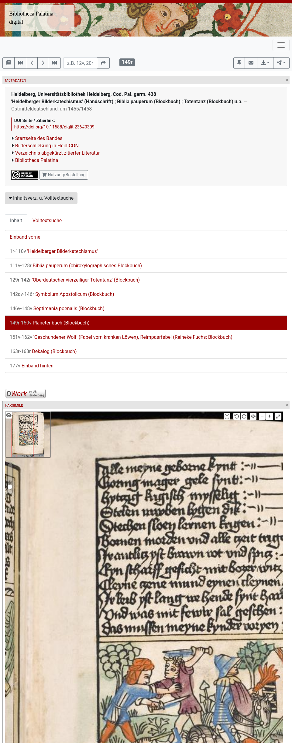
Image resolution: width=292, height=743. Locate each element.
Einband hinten (31, 366)
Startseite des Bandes (39, 138)
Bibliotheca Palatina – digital (33, 18)
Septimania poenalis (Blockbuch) (57, 308)
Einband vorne (25, 237)
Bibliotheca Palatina (36, 160)
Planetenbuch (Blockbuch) (50, 323)
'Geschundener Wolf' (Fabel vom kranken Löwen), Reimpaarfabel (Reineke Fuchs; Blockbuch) (121, 337)
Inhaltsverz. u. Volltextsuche (41, 198)
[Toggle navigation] (281, 45)
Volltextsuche (47, 220)
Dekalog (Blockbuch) (43, 351)
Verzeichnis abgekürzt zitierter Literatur (57, 153)
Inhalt (16, 220)
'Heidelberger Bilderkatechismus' (54, 251)
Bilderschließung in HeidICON (47, 146)
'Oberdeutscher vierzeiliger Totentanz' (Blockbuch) (75, 280)
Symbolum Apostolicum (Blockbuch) (62, 294)
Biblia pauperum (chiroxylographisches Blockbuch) (76, 265)
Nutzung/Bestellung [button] (63, 174)
